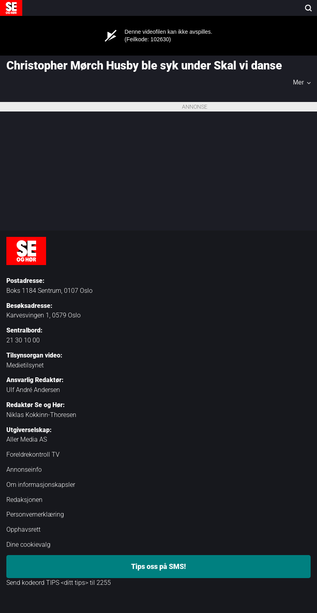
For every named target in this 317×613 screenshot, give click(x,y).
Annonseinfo (24, 469)
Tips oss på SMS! (158, 566)
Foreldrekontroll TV (33, 454)
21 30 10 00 (23, 340)
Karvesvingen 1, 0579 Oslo (43, 315)
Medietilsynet (25, 365)
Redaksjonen (24, 499)
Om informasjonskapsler (40, 484)
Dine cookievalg (28, 544)
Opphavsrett (23, 529)
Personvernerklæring (35, 514)
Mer (298, 82)
